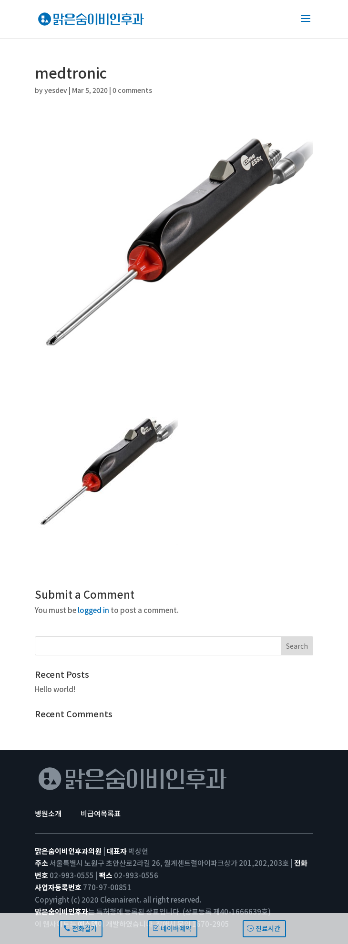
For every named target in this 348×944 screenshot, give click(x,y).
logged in (93, 610)
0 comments (132, 90)
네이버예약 (176, 928)
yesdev (55, 90)
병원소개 (48, 813)
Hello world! (55, 689)
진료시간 (268, 928)
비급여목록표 (101, 813)
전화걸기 (84, 928)
